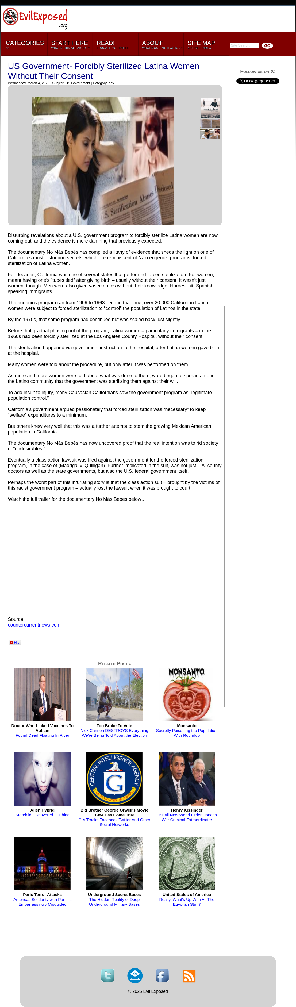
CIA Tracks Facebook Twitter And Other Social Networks (115, 817)
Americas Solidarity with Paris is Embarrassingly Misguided (42, 899)
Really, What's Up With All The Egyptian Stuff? (186, 899)
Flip (14, 642)
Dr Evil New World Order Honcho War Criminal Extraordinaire (187, 815)
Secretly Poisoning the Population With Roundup (187, 730)
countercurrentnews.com (34, 625)
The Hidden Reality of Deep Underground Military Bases (114, 899)
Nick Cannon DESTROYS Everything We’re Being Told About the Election (114, 730)
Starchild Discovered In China (43, 812)
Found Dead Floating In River (42, 730)
